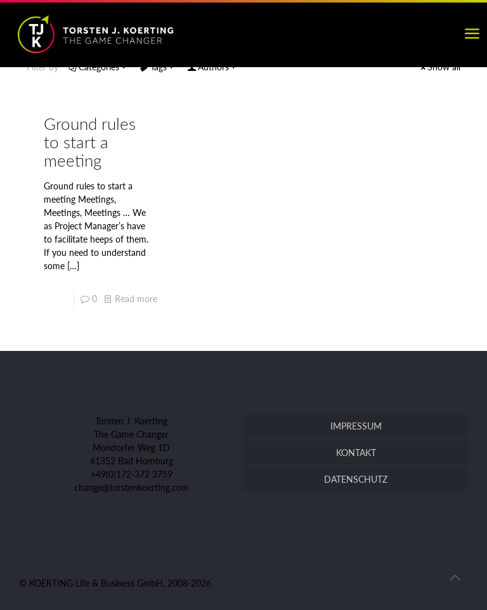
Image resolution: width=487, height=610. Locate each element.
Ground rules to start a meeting (90, 141)
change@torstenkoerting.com (131, 487)
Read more (136, 298)
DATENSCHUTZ (355, 479)
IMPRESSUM (356, 426)
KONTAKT (356, 452)
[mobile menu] (472, 33)
